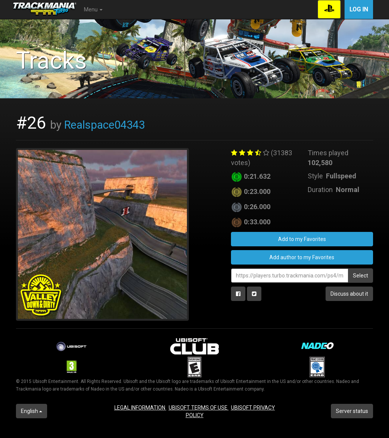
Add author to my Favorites (301, 257)
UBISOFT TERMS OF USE (199, 408)
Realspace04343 (104, 124)
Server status (352, 411)
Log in (358, 9)
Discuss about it (349, 294)
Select (360, 276)
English (31, 411)
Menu (93, 9)
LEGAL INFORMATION (140, 408)
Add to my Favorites (302, 239)
